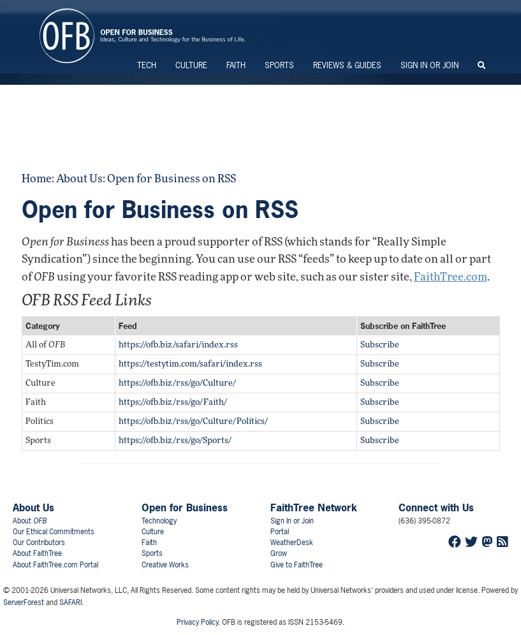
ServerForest (23, 602)
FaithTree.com (450, 277)
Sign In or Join (429, 65)
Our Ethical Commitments (53, 532)
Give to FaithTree (296, 565)
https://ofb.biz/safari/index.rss (178, 345)
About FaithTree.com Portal (55, 565)
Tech (146, 65)
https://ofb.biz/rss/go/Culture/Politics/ (193, 422)
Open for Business (185, 507)
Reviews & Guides (347, 65)
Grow (278, 553)
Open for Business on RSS (171, 179)
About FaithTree (37, 553)
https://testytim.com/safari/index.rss (190, 364)
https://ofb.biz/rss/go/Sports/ (175, 441)
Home (37, 179)
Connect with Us (436, 507)
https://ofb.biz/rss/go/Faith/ (173, 402)
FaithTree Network (313, 507)
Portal (279, 532)
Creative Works (165, 565)
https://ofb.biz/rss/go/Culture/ (177, 383)
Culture (191, 65)
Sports (279, 65)
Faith (236, 65)
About (30, 521)
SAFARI (70, 602)
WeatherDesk (291, 542)
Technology (159, 521)
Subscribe (379, 345)
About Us (79, 179)
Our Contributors (39, 542)
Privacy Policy (197, 622)
